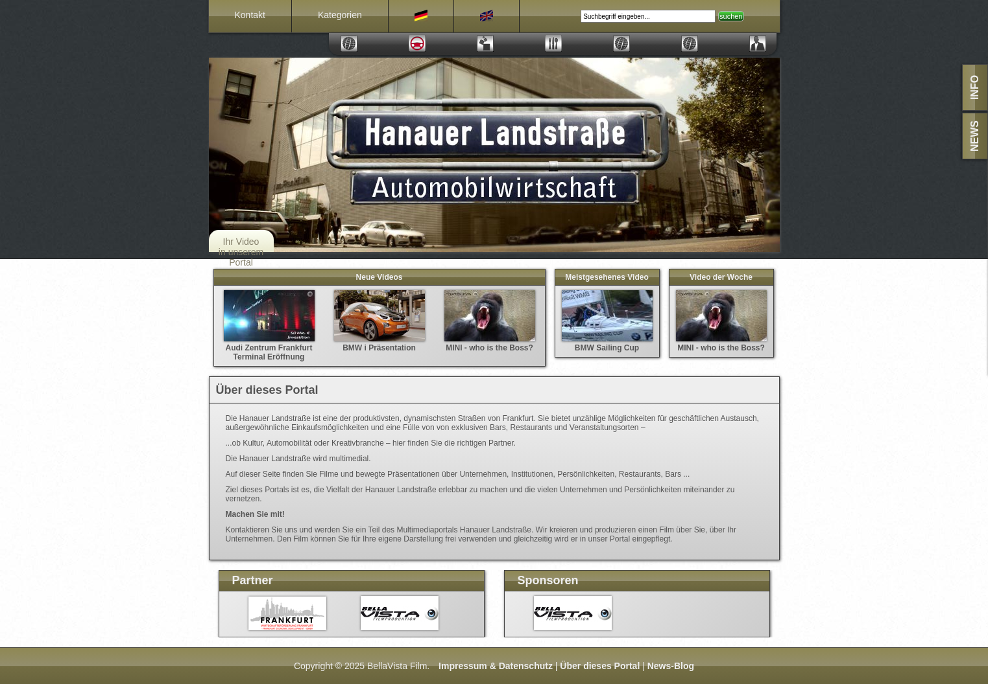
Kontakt (250, 15)
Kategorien (340, 15)
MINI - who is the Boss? (489, 343)
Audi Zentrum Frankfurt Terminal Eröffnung (269, 347)
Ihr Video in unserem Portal (241, 252)
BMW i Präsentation (379, 343)
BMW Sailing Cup (607, 343)
